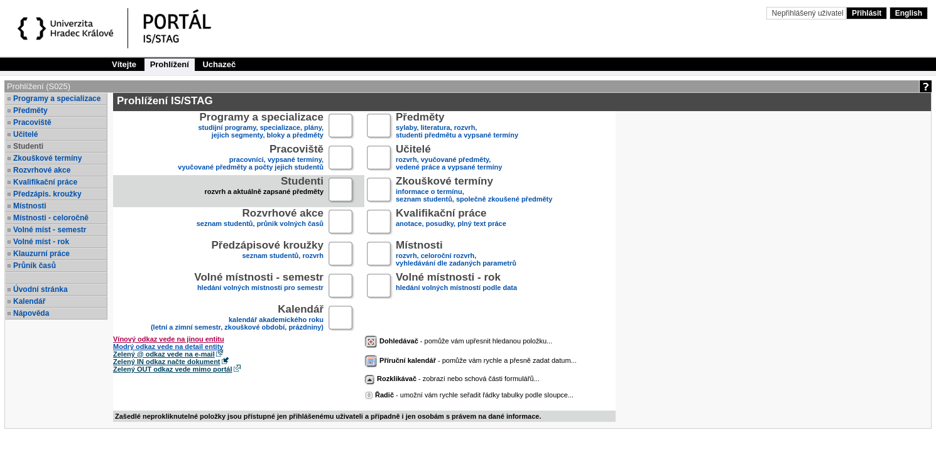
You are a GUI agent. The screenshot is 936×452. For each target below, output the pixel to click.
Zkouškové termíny (47, 158)
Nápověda (31, 313)
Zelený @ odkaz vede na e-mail (164, 354)
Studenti (28, 146)
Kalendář (29, 301)
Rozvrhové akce (41, 170)
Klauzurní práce (41, 253)
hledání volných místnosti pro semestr (259, 286)
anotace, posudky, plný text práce (451, 222)
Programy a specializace (57, 98)
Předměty (30, 110)
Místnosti (29, 206)
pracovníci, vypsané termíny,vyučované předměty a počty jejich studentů (251, 158)
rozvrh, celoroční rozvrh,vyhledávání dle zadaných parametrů (456, 254)
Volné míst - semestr (49, 229)
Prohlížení (169, 64)
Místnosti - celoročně (51, 217)
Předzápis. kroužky (47, 194)
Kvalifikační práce (45, 182)
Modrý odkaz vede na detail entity (168, 346)
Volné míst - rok (41, 241)
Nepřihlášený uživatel (809, 13)
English (908, 13)
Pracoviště (32, 122)
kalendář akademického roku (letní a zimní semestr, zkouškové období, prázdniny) (237, 318)
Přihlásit (866, 13)
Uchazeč (219, 64)
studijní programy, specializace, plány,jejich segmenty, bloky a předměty (261, 126)
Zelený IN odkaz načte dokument (166, 361)
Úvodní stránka (40, 289)
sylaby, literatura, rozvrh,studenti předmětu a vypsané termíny (457, 126)
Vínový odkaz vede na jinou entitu (168, 339)
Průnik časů (34, 265)
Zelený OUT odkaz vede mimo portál (172, 369)
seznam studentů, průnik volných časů (260, 222)
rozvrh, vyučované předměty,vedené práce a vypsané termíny (449, 158)
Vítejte (124, 64)
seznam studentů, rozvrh (267, 254)
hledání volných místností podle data (456, 286)
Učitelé (25, 134)
